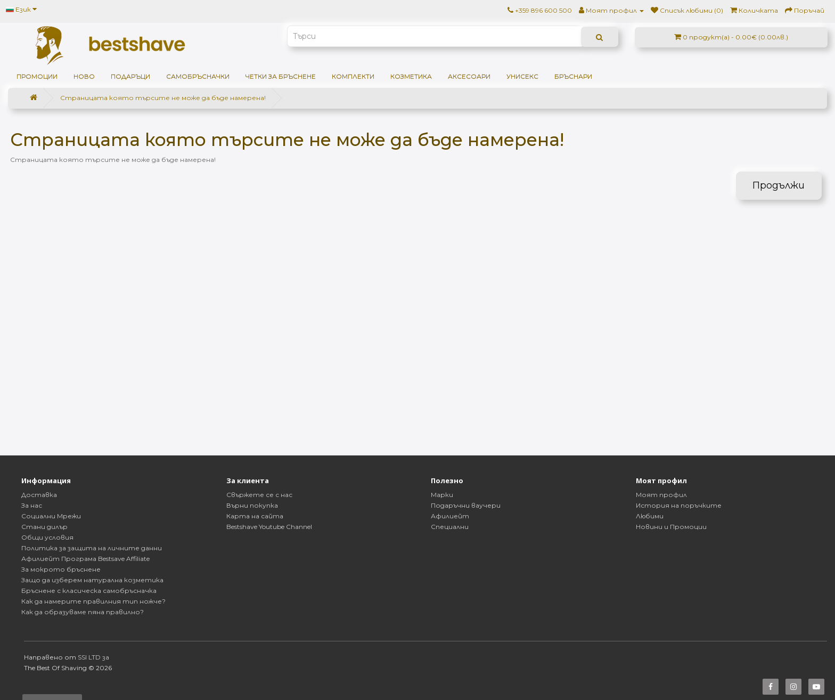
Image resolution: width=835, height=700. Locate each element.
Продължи (778, 185)
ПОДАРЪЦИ (130, 76)
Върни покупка (252, 505)
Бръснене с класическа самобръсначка (89, 591)
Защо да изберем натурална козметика (92, 580)
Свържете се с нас (259, 495)
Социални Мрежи (51, 516)
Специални (450, 527)
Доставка (39, 495)
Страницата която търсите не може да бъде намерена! (163, 98)
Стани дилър (44, 527)
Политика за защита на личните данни (91, 548)
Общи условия (47, 537)
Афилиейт (450, 516)
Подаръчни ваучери (466, 505)
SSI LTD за (93, 657)
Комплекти (353, 76)
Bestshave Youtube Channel (269, 527)
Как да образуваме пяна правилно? (82, 612)
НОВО (84, 76)
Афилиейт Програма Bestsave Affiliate (85, 559)
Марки (442, 495)
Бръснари (573, 76)
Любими (650, 516)
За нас (31, 505)
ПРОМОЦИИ (37, 76)
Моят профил (661, 495)
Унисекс (522, 76)
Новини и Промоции (671, 527)
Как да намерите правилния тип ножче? (93, 601)
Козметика (411, 76)
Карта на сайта (254, 516)
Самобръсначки (198, 76)
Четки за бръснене (280, 76)
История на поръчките (679, 505)
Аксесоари (469, 76)
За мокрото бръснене (61, 569)
